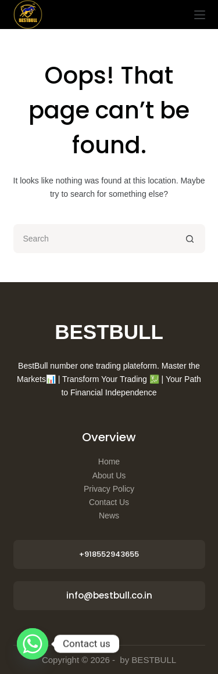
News (109, 515)
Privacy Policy (109, 488)
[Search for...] (94, 238)
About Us (109, 475)
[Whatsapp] (32, 643)
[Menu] (199, 14)
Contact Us (109, 502)
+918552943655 (109, 554)
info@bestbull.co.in (109, 595)
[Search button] (190, 238)
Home (109, 461)
